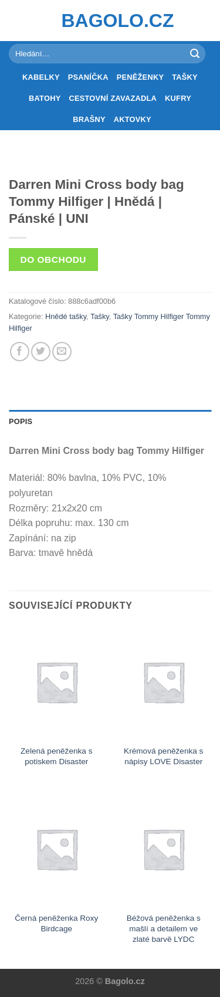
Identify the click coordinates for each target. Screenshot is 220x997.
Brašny (89, 119)
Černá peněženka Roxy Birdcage (56, 923)
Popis (20, 421)
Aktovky (132, 119)
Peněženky (140, 77)
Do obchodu (53, 259)
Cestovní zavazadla (113, 98)
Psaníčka (88, 77)
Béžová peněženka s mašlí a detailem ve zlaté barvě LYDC (164, 928)
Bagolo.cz (110, 20)
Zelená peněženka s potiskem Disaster (56, 756)
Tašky (185, 77)
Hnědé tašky (65, 316)
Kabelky (41, 77)
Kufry (178, 98)
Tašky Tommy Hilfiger (148, 316)
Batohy (44, 98)
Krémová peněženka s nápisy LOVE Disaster (163, 756)
